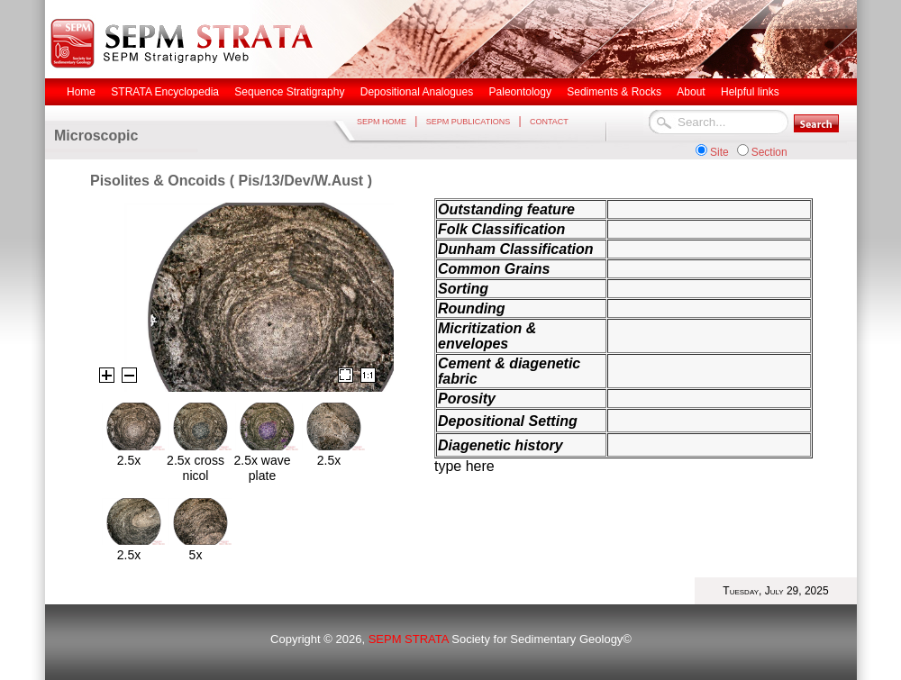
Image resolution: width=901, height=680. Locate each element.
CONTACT (549, 121)
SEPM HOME (381, 121)
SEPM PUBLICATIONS (468, 121)
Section (769, 152)
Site (719, 152)
